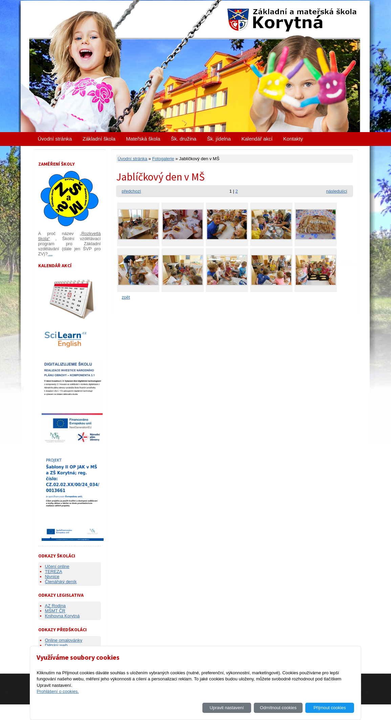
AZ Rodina (55, 605)
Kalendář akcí (257, 139)
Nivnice (52, 576)
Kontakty (293, 139)
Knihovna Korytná (62, 615)
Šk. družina (183, 139)
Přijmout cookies (329, 707)
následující (336, 191)
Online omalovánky (64, 640)
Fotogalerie (163, 158)
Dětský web (56, 645)
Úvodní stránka (55, 139)
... (50, 253)
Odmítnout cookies (278, 707)
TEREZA (53, 571)
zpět (126, 297)
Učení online (57, 566)
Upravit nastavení (227, 707)
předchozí (131, 191)
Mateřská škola (143, 139)
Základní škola (99, 139)
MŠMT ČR (55, 610)
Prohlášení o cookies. (58, 691)
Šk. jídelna (219, 139)
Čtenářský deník (61, 581)
